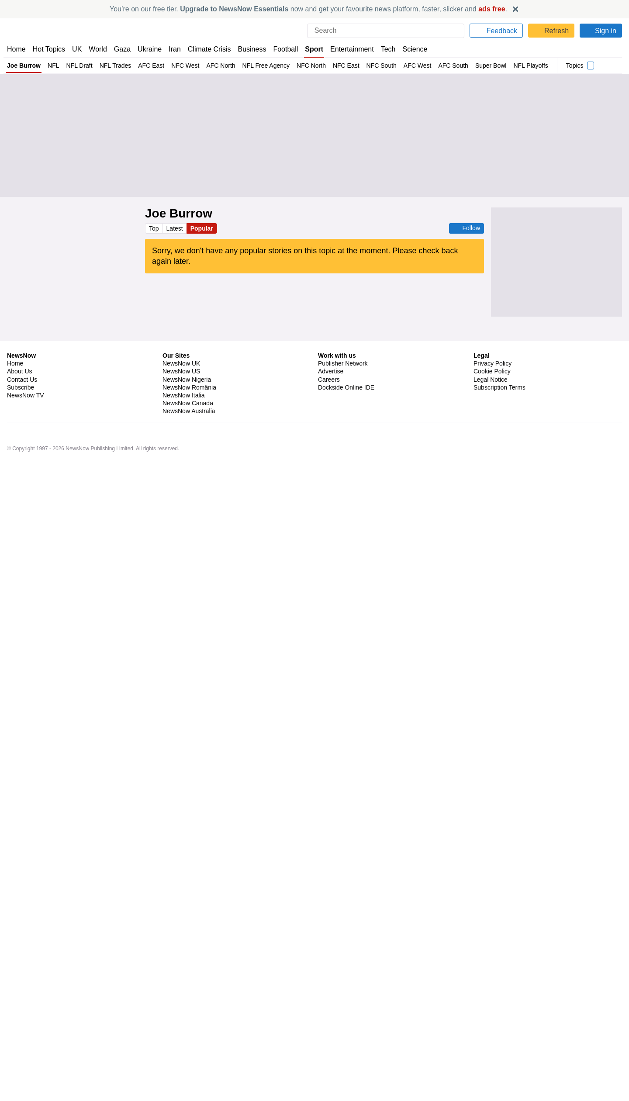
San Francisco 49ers (185, 606)
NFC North (301, 65)
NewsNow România (189, 1025)
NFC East (334, 65)
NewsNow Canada (187, 1041)
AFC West (402, 65)
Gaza (120, 49)
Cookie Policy (491, 1009)
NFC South (367, 65)
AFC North (214, 65)
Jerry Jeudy (223, 629)
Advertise (331, 1009)
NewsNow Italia (183, 1033)
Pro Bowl (214, 676)
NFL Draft (77, 65)
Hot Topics (49, 49)
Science (409, 49)
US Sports (214, 400)
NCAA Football (270, 423)
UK (77, 49)
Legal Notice (490, 1017)
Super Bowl (475, 65)
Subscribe (21, 1025)
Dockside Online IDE (345, 1025)
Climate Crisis (204, 49)
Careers (329, 1017)
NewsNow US (180, 1009)
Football (281, 49)
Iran (170, 49)
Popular (203, 228)
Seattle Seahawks (181, 526)
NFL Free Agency (257, 65)
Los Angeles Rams (183, 905)
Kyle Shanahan (178, 881)
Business (247, 49)
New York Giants (179, 676)
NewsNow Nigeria (186, 1017)
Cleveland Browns (182, 629)
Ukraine (146, 49)
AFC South (437, 65)
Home (16, 49)
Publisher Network (343, 1001)
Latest (175, 228)
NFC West (179, 65)
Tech (382, 49)
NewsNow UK (180, 1001)
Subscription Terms (500, 1025)
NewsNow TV (25, 1033)
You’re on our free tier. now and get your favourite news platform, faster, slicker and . (308, 9)
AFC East (147, 65)
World (97, 49)
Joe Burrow (23, 65)
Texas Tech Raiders (183, 423)
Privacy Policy (492, 1001)
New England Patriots (185, 732)
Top (154, 228)
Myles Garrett (231, 606)
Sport (310, 49)
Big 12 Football (230, 423)
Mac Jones (230, 732)
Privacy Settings (495, 1033)
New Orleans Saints (197, 503)
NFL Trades (112, 65)
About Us (19, 1009)
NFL (52, 65)
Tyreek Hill (214, 653)
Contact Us (22, 1017)
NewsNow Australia (189, 1049)
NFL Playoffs (515, 65)
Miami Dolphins (178, 653)
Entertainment (347, 49)
